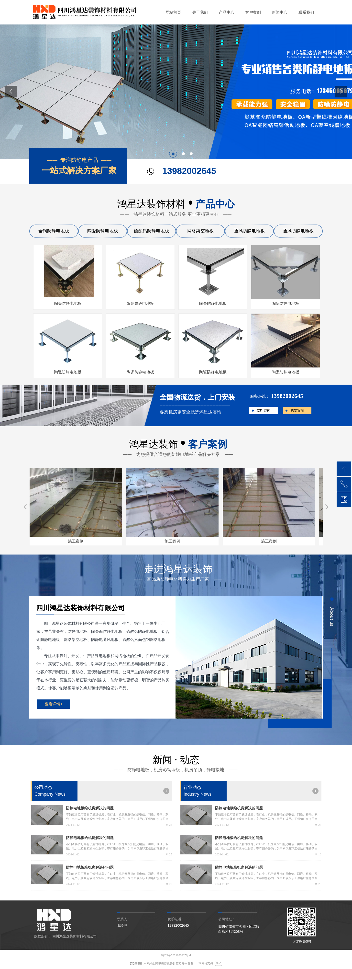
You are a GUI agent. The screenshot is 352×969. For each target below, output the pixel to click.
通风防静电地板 (249, 230)
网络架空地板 (200, 230)
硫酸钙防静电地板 (151, 230)
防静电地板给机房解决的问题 (90, 808)
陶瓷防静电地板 (102, 230)
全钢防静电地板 (53, 230)
